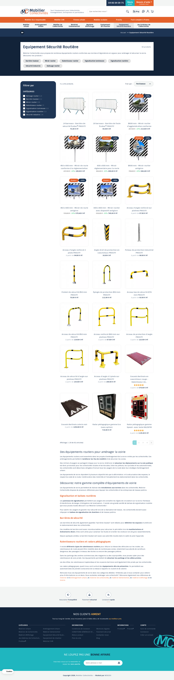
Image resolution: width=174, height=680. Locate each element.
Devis (130, 3)
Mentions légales (103, 629)
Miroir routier (50, 61)
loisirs (62, 580)
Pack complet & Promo (140, 20)
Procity (119, 20)
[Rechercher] (108, 11)
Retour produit (77, 635)
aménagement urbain (78, 578)
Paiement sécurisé (103, 632)
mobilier (63, 578)
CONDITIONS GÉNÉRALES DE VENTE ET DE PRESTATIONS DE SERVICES (83, 632)
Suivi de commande (147, 629)
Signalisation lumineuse (94, 61)
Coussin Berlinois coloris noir (74, 424)
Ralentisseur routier (70, 61)
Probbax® (22, 641)
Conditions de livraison (81, 629)
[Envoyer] (120, 663)
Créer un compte (146, 635)
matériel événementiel (120, 578)
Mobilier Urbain (25, 629)
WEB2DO (108, 675)
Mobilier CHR (59, 20)
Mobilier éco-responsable (35, 20)
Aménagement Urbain (51, 629)
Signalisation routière (119, 61)
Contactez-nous (102, 635)
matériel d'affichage (140, 578)
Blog (98, 638)
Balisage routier (53, 66)
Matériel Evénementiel (51, 632)
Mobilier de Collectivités (28, 632)
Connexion (144, 632)
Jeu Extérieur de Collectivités (30, 638)
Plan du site (76, 638)
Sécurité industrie (33, 66)
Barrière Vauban (32, 61)
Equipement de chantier (52, 638)
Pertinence (140, 84)
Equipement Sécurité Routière (54, 635)
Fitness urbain (79, 20)
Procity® (130, 629)
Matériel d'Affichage (26, 635)
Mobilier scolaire (100, 20)
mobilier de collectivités (99, 578)
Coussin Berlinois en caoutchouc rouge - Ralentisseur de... (139, 379)
